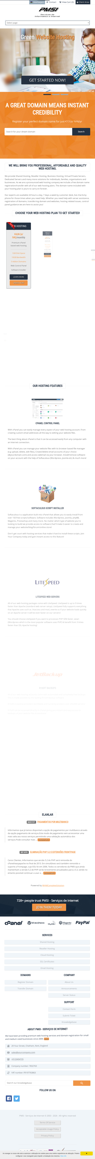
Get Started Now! (47, 80)
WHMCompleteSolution (53, 885)
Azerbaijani (39, 2)
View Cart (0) (68, 2)
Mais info (63, 1156)
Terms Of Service (47, 1122)
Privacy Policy (47, 1135)
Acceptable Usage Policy (47, 1129)
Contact (52, 2)
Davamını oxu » (49, 873)
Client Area (84, 2)
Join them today (49, 907)
